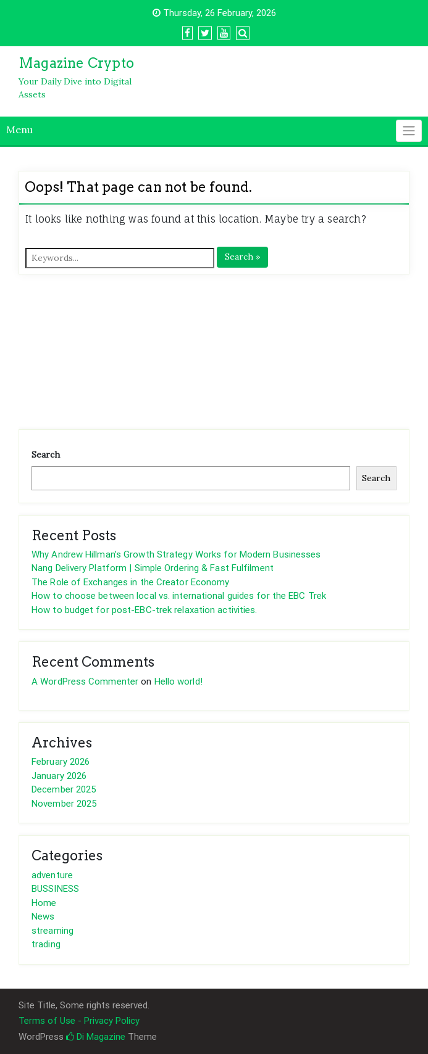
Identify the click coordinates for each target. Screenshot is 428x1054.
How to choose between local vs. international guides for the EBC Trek (178, 595)
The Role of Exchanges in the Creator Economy (130, 582)
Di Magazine (95, 1036)
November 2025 (63, 803)
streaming (52, 930)
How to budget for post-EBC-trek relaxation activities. (144, 610)
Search (45, 454)
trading (46, 944)
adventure (52, 875)
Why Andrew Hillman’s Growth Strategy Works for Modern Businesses (176, 554)
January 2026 (58, 775)
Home (43, 902)
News (42, 916)
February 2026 (60, 761)
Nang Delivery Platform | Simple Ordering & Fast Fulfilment (152, 568)
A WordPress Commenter (84, 681)
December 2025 (63, 789)
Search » (242, 256)
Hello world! (178, 681)
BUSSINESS (55, 888)
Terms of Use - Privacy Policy (79, 1020)
